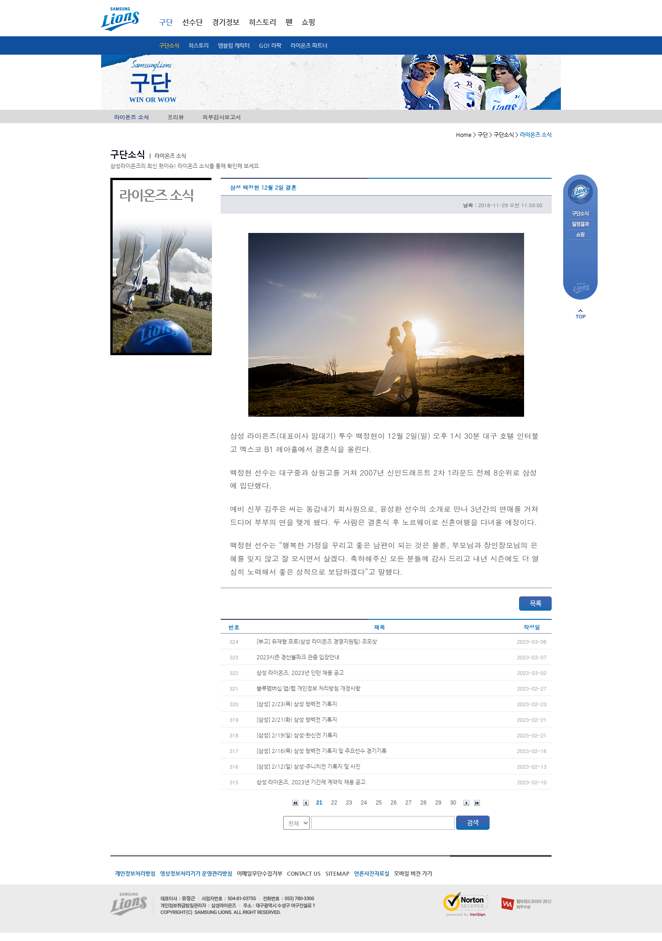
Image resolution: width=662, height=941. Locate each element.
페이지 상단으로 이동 (581, 313)
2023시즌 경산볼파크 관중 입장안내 (298, 657)
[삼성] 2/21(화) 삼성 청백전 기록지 (297, 719)
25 (379, 802)
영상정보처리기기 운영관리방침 (196, 873)
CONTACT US (304, 873)
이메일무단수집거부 (259, 873)
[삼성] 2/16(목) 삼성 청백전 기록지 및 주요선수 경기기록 (322, 751)
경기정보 (226, 22)
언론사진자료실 (371, 873)
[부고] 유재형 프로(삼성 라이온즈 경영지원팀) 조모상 (317, 641)
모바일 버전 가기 (413, 873)
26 (394, 802)
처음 (295, 803)
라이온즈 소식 (131, 117)
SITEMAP (337, 873)
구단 (166, 22)
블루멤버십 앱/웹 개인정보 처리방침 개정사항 (308, 688)
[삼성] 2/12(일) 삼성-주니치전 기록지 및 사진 (308, 766)
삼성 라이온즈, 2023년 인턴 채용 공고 (300, 672)
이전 (306, 803)
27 (408, 802)
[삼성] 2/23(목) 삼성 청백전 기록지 (297, 704)
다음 (466, 803)
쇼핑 (308, 22)
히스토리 (198, 45)
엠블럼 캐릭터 (234, 45)
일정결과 (580, 224)
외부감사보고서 (221, 117)
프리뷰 (175, 117)
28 (423, 802)
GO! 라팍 (270, 45)
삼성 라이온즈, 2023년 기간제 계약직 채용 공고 (311, 782)
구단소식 (169, 45)
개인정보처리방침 (135, 873)
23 (349, 802)
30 (453, 802)
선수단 (192, 22)
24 (364, 802)
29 (438, 802)
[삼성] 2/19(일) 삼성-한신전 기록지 (297, 735)
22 (334, 802)
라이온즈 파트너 (309, 45)
